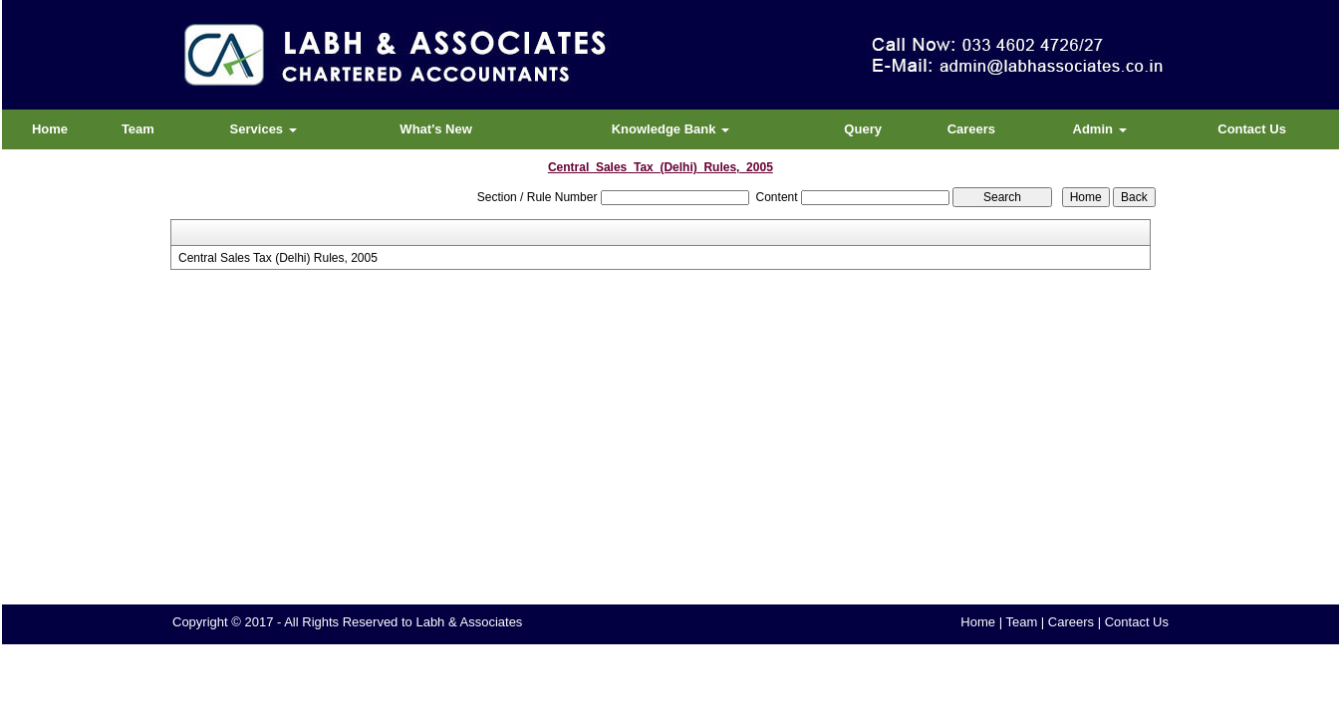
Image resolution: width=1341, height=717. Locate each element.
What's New (435, 128)
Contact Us (1251, 128)
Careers (971, 128)
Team (138, 128)
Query (863, 128)
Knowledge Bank (670, 128)
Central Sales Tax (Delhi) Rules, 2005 (278, 258)
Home (50, 128)
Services (263, 128)
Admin (1100, 128)
